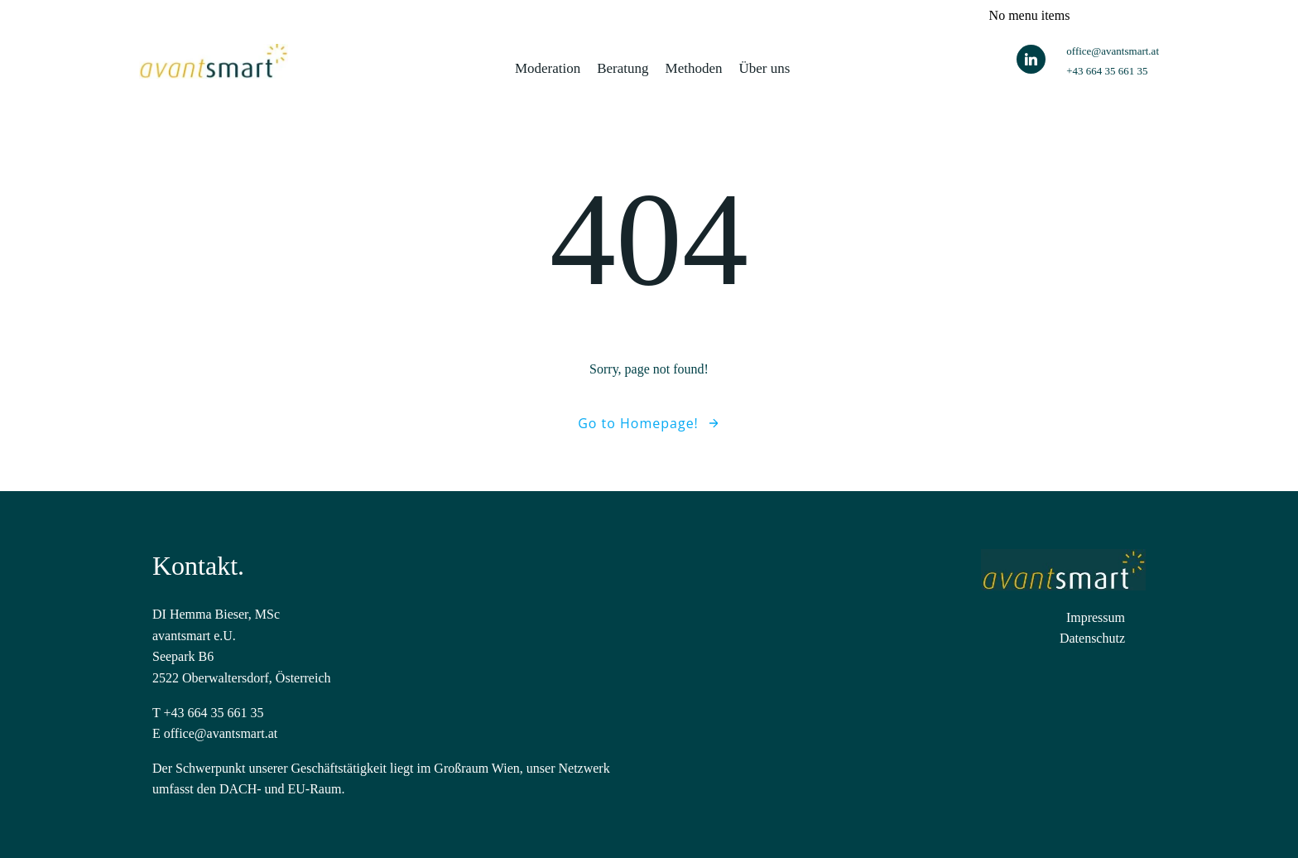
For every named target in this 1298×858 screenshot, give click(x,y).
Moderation (547, 68)
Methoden (694, 68)
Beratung (622, 68)
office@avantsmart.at (221, 733)
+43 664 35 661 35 (213, 713)
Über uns (765, 68)
